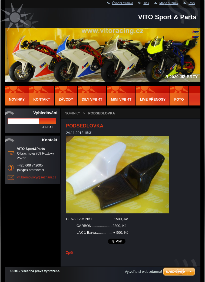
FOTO (179, 99)
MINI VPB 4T (121, 99)
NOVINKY (72, 113)
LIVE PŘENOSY (153, 99)
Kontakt (41, 99)
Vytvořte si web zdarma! (143, 272)
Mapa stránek (168, 3)
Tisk (146, 3)
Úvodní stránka (122, 3)
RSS (192, 3)
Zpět (69, 253)
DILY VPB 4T (92, 99)
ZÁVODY (66, 99)
